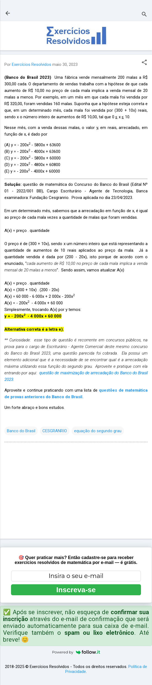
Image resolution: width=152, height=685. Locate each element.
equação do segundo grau (97, 430)
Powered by (76, 652)
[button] (144, 63)
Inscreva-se (76, 590)
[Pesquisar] (144, 15)
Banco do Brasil (21, 430)
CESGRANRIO (54, 430)
